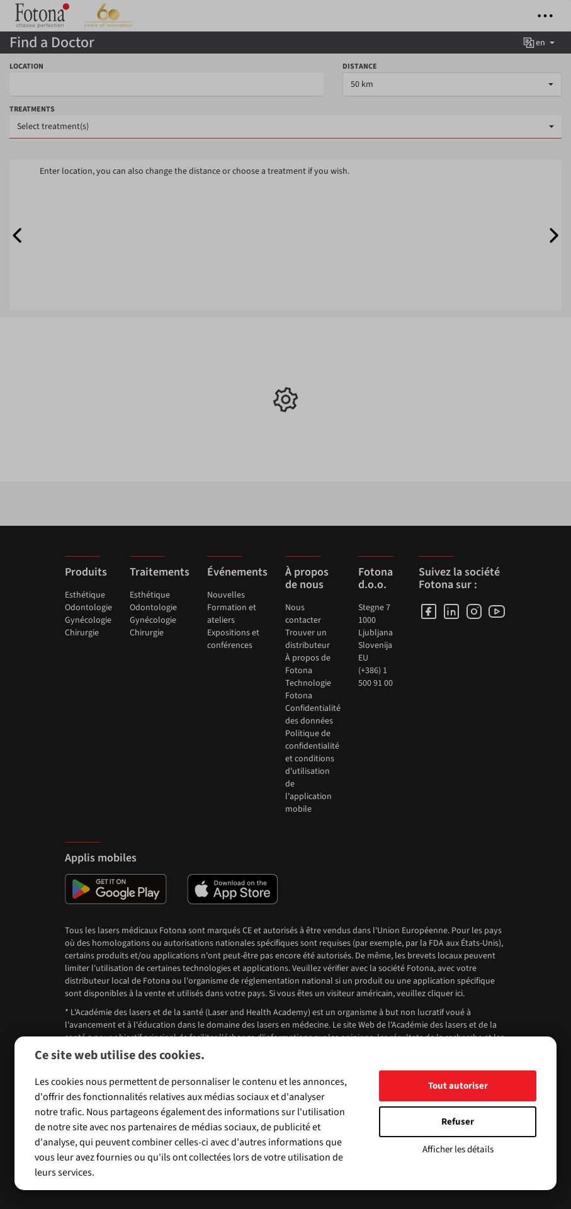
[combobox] (452, 84)
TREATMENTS (32, 109)
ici (459, 993)
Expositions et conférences (233, 639)
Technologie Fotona (308, 689)
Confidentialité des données (313, 714)
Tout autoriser (458, 1086)
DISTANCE (359, 66)
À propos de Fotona (308, 664)
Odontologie (88, 607)
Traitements (159, 572)
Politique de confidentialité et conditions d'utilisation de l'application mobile (312, 771)
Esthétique (85, 595)
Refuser (457, 1121)
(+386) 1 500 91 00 (375, 677)
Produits (86, 572)
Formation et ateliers (231, 614)
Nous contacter (303, 614)
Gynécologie (88, 620)
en (538, 43)
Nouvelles (226, 595)
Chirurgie (82, 633)
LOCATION (26, 66)
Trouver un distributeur (307, 639)
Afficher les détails (458, 1149)
